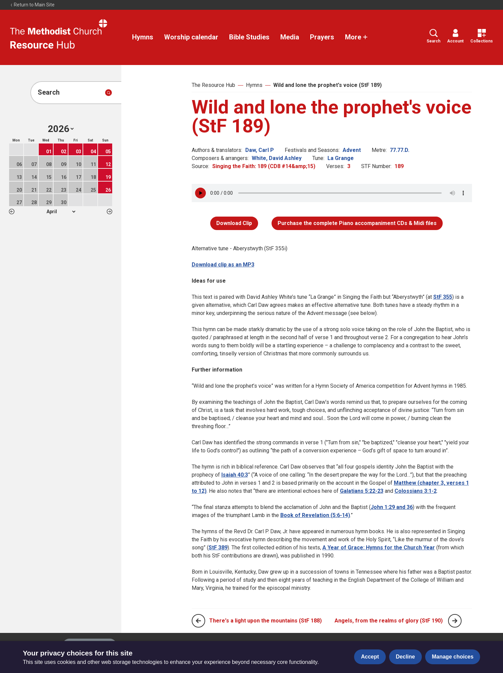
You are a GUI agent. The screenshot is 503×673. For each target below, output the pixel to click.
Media (289, 37)
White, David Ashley (277, 158)
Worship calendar (191, 37)
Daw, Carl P (259, 150)
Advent (352, 150)
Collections (481, 36)
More (356, 37)
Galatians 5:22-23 (361, 491)
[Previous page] (198, 621)
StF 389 (218, 547)
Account (455, 36)
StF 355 (442, 297)
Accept (370, 657)
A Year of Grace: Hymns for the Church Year (378, 547)
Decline (405, 657)
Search (433, 36)
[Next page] (455, 621)
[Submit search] (108, 92)
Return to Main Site (32, 4)
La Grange (340, 158)
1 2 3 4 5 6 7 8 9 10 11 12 (60, 212)
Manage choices (453, 657)
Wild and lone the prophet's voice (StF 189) (327, 85)
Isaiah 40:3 (234, 475)
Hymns (142, 37)
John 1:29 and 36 (392, 507)
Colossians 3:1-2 (416, 491)
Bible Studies (249, 37)
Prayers (322, 37)
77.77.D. (399, 150)
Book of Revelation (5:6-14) (315, 515)
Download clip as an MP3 (223, 264)
